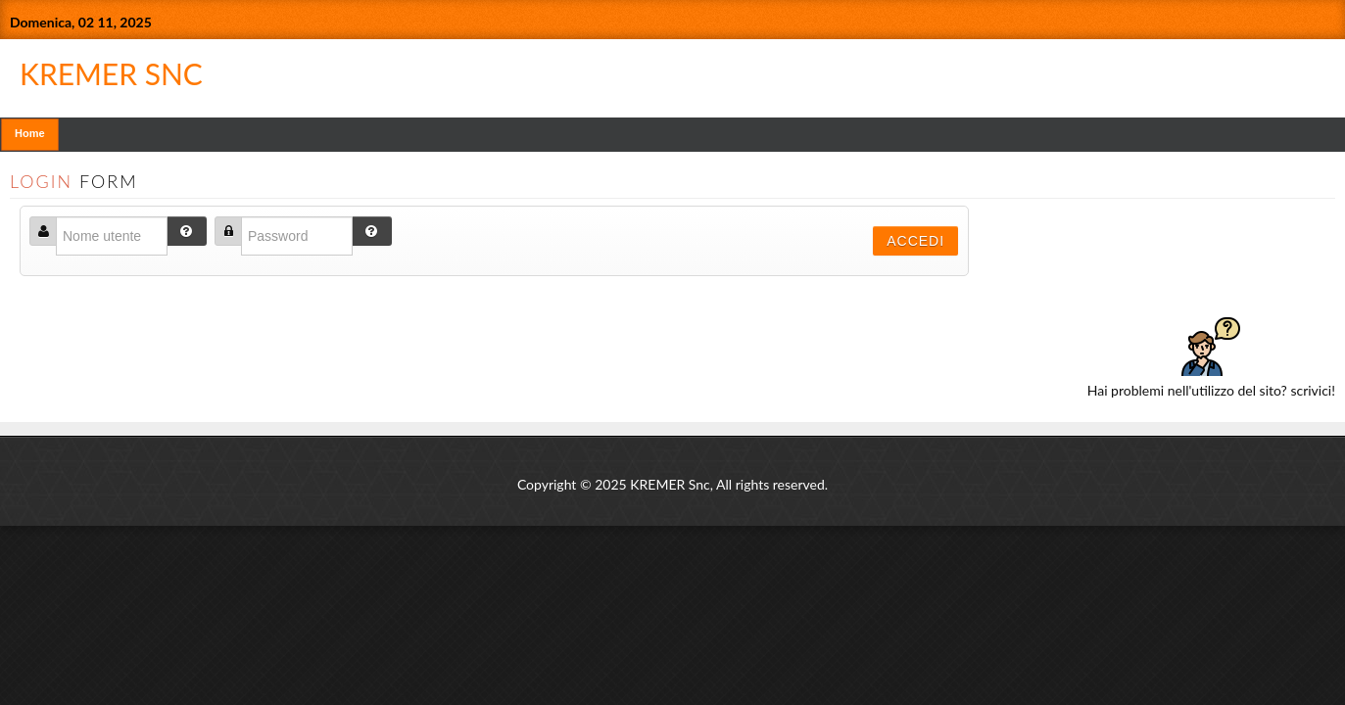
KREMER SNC (463, 67)
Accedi (915, 241)
